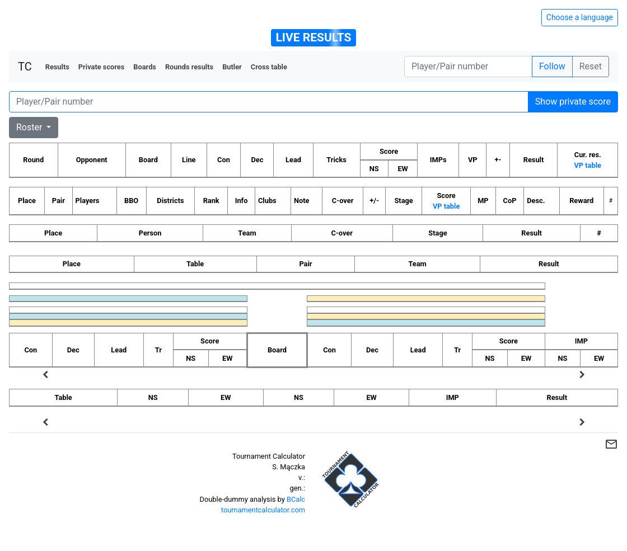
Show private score (573, 101)
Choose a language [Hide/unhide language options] (579, 17)
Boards (144, 67)
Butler (232, 67)
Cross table (269, 67)
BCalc (296, 499)
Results (57, 67)
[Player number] (468, 66)
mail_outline (611, 444)
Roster (30, 127)
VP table (587, 165)
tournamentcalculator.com (263, 510)
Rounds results (189, 67)
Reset (590, 66)
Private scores (101, 67)
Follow (552, 66)
